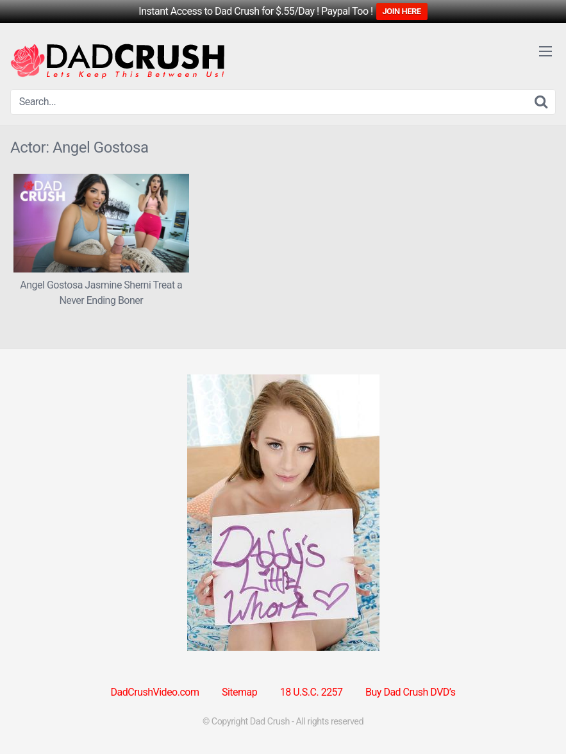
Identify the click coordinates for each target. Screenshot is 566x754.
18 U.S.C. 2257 (311, 692)
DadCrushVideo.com (155, 692)
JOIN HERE (402, 11)
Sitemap (239, 692)
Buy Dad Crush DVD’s (410, 692)
